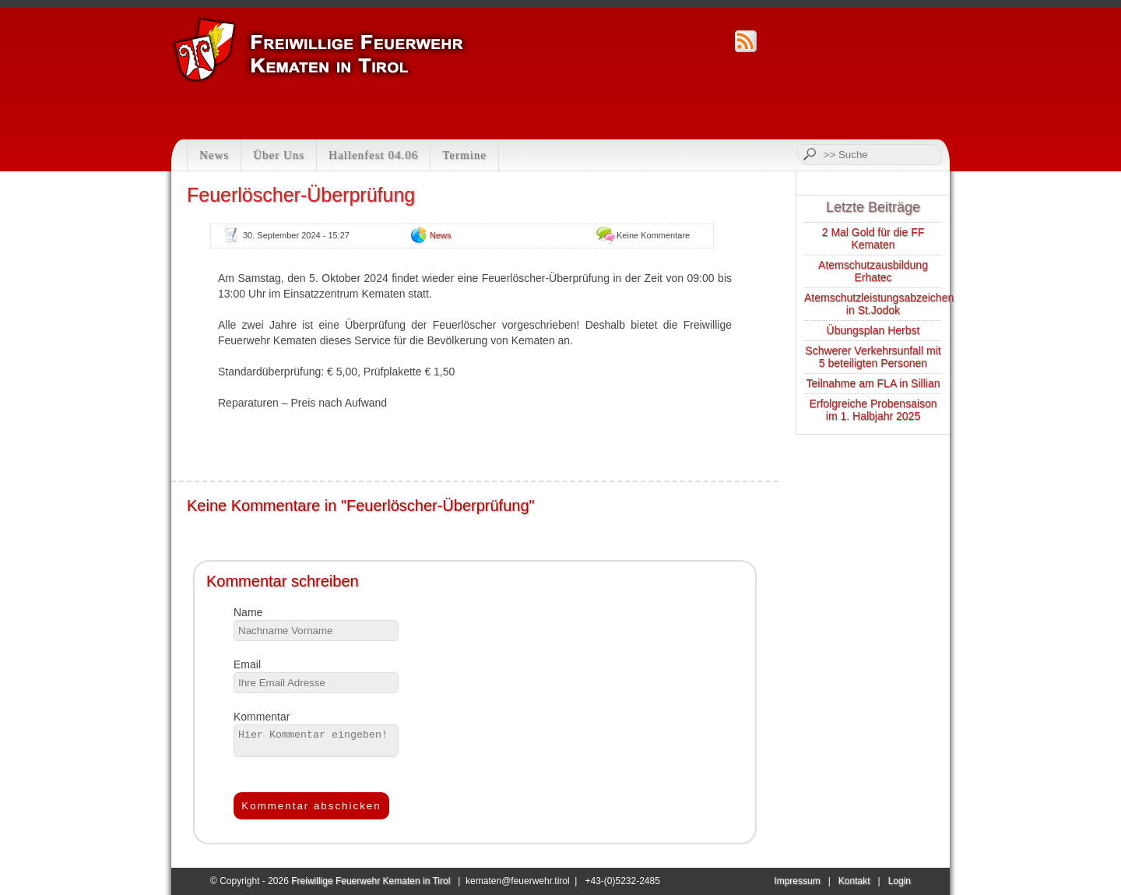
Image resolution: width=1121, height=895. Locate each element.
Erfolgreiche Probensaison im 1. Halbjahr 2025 (873, 409)
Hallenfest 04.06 (373, 155)
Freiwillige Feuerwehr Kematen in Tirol (370, 881)
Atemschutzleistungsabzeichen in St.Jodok (879, 303)
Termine (464, 155)
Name (248, 612)
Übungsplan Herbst (873, 330)
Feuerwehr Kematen (320, 50)
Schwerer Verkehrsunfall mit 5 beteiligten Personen (872, 356)
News (214, 155)
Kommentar (262, 716)
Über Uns (278, 155)
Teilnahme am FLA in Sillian (873, 383)
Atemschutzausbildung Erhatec (873, 271)
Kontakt (854, 881)
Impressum (797, 881)
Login (899, 881)
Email (247, 664)
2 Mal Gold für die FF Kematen (873, 238)
